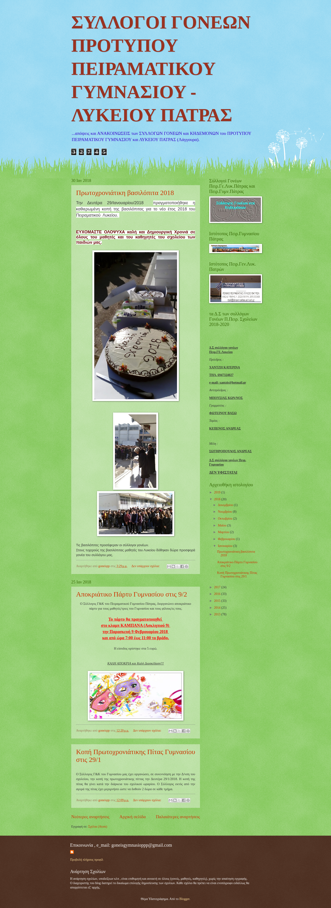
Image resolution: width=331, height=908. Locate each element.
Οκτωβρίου (225, 518)
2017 (217, 587)
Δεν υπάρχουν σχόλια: (145, 566)
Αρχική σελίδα (133, 816)
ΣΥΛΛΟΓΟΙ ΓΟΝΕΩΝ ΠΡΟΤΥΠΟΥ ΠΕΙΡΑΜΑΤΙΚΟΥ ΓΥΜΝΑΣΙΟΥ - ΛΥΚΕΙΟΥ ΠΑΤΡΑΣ (161, 70)
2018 (217, 499)
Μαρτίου (224, 532)
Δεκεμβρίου (226, 505)
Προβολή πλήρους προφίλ (86, 859)
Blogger (184, 899)
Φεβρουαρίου (227, 539)
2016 (217, 594)
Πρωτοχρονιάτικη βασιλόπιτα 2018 (125, 192)
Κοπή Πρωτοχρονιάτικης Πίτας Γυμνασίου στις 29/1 (237, 574)
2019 (217, 492)
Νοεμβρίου (225, 511)
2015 (217, 601)
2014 (217, 607)
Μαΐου (222, 525)
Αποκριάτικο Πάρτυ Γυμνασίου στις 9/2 (131, 594)
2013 (217, 614)
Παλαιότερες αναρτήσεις (178, 816)
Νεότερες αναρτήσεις (90, 816)
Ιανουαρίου (225, 546)
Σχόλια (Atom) (97, 826)
